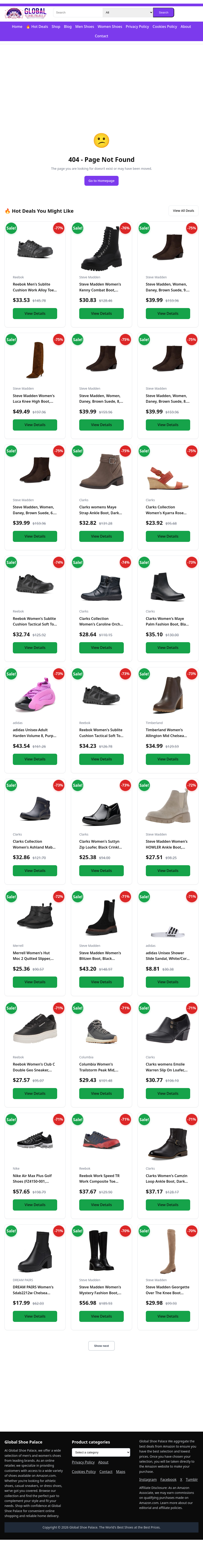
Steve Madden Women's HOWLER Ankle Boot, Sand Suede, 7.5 (167, 849)
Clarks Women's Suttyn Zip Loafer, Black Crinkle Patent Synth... (100, 849)
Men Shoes (84, 26)
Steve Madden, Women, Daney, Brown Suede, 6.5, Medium (35, 515)
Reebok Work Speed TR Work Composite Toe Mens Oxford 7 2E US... (99, 1183)
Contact (101, 36)
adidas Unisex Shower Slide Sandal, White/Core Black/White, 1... (167, 961)
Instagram (148, 1481)
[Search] (78, 12)
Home (17, 26)
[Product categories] (101, 1454)
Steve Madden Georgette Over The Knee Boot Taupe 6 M (167, 1295)
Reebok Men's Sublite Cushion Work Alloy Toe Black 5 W (33, 292)
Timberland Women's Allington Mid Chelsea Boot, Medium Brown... (166, 738)
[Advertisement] (101, 79)
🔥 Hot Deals (37, 26)
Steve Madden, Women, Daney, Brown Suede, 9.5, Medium (168, 292)
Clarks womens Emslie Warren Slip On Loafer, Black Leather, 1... (165, 1072)
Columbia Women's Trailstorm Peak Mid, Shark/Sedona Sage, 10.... (101, 1072)
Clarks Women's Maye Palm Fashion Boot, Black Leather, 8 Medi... (168, 626)
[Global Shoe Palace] (26, 12)
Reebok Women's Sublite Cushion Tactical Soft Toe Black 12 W (34, 626)
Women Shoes (110, 26)
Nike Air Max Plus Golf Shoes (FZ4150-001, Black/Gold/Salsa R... (32, 1183)
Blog (68, 26)
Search (163, 12)
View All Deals (181, 212)
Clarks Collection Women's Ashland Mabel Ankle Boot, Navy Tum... (34, 849)
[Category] (128, 12)
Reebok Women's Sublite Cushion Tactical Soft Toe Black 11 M (100, 738)
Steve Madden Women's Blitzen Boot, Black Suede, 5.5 (100, 961)
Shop (56, 26)
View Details (35, 315)
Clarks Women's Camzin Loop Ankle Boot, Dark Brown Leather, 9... (166, 1183)
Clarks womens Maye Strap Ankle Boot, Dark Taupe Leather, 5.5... (99, 515)
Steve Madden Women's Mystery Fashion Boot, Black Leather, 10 (100, 1295)
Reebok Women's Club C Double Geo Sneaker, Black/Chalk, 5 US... (34, 1072)
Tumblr (192, 1481)
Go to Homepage (101, 181)
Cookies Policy (165, 26)
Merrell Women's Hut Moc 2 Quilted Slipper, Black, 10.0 (32, 961)
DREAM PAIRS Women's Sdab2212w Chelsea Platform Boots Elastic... (33, 1295)
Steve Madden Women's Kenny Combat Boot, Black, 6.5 (100, 292)
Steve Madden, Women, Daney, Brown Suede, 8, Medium (99, 404)
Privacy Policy (137, 26)
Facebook (168, 1481)
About (186, 26)
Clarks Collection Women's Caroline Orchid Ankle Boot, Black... (101, 626)
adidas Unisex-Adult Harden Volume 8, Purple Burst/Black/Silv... (34, 738)
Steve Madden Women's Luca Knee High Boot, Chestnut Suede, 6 (34, 404)
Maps (120, 1473)
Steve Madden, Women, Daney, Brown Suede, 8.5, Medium (168, 404)
